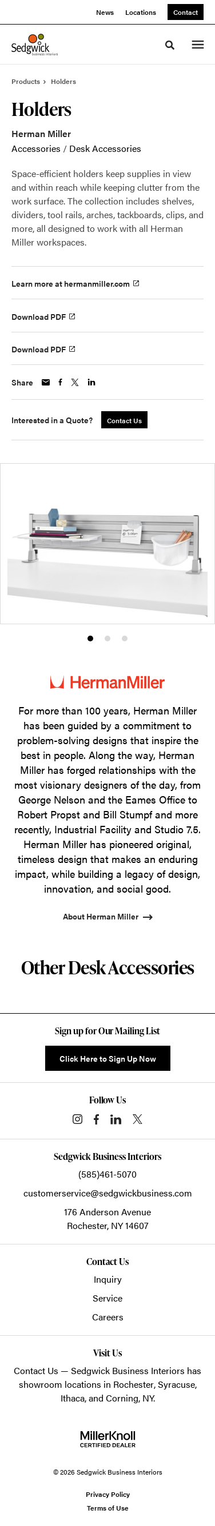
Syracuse (176, 1384)
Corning (122, 1397)
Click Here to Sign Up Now (107, 1058)
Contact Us (36, 1370)
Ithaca (73, 1397)
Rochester (133, 1384)
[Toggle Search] (169, 45)
